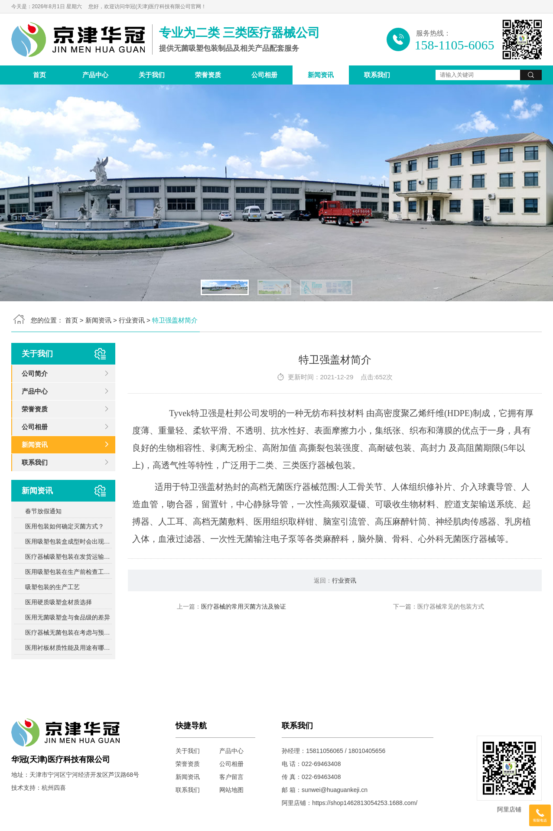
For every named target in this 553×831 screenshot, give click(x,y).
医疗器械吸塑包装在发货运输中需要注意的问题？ (68, 556)
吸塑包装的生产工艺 (52, 586)
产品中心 (95, 74)
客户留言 (231, 776)
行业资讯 (132, 320)
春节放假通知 (43, 511)
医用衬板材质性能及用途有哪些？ (68, 647)
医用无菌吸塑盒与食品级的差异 (67, 617)
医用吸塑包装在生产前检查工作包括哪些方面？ (68, 571)
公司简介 (35, 373)
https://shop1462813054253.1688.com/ (364, 802)
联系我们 (377, 74)
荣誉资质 (208, 74)
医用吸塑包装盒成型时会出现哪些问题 (68, 541)
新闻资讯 (321, 74)
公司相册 (264, 74)
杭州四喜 (54, 787)
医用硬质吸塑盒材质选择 (58, 602)
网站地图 (231, 789)
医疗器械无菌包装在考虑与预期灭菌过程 (68, 632)
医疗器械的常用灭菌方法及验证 (243, 606)
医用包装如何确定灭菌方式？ (64, 526)
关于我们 (152, 74)
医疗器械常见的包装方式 (450, 606)
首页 (39, 74)
